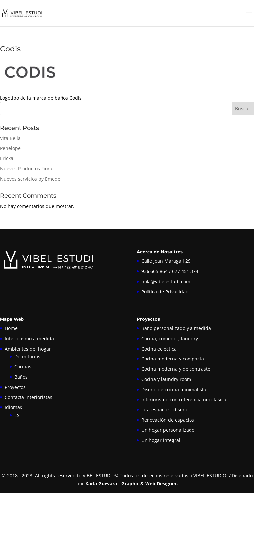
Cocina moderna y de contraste (175, 369)
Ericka (6, 158)
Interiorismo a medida (29, 338)
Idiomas (13, 407)
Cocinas (22, 366)
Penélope (10, 148)
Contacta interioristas (28, 397)
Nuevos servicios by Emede (30, 179)
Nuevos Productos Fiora (26, 168)
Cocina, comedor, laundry (169, 338)
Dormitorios (27, 356)
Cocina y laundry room (166, 379)
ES (17, 415)
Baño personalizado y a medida (176, 328)
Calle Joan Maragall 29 (165, 261)
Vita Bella (10, 138)
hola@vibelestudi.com (165, 281)
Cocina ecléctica (159, 349)
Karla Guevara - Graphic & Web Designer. (131, 483)
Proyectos (15, 387)
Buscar (242, 108)
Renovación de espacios (167, 420)
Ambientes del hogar (28, 349)
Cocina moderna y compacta (172, 359)
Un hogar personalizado (167, 430)
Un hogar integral (160, 440)
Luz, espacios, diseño (164, 409)
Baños (21, 377)
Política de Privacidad (165, 292)
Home (11, 328)
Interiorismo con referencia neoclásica (183, 399)
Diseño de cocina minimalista (173, 389)
